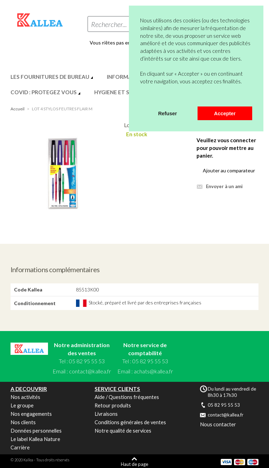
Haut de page (134, 464)
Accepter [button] (225, 113)
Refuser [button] (167, 113)
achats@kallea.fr (153, 371)
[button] (141, 97)
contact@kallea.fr (90, 371)
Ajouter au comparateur (229, 170)
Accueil (18, 108)
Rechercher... (109, 24)
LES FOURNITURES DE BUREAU (50, 77)
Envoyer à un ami (224, 186)
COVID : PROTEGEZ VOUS (44, 92)
